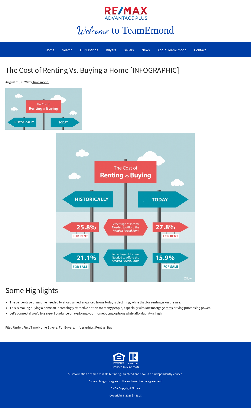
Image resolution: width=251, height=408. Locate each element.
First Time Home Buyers (40, 327)
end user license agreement (144, 381)
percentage (24, 302)
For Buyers (66, 327)
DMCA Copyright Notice (125, 388)
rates (169, 308)
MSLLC (137, 395)
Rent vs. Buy (103, 327)
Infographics (85, 327)
